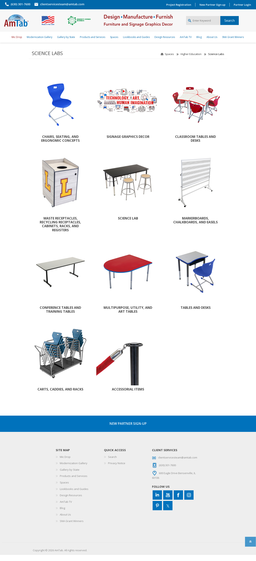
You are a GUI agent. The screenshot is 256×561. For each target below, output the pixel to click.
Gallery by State (69, 476)
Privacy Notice (116, 469)
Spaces (169, 60)
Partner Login (243, 4)
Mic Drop (65, 463)
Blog (62, 514)
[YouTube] (167, 501)
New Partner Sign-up (213, 4)
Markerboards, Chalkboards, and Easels (195, 226)
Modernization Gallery (73, 469)
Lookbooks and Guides (74, 495)
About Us (65, 520)
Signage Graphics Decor (128, 143)
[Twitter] (167, 511)
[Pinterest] (157, 511)
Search (112, 463)
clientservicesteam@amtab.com (61, 4)
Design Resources (71, 501)
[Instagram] (189, 501)
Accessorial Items (128, 395)
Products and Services (73, 482)
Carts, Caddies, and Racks (60, 395)
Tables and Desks (196, 314)
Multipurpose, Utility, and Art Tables (128, 316)
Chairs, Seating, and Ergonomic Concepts (60, 145)
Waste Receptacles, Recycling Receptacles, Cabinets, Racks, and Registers (60, 230)
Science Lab (128, 224)
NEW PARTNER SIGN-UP (128, 429)
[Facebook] (178, 501)
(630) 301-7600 (19, 4)
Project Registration (179, 4)
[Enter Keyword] (203, 23)
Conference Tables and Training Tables (60, 316)
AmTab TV (66, 508)
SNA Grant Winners (72, 527)
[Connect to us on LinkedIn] (157, 501)
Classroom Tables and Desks (195, 145)
